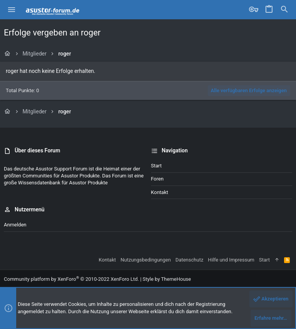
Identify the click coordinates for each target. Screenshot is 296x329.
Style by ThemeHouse (167, 279)
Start (156, 166)
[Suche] (284, 10)
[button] (12, 10)
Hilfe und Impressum (231, 260)
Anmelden (15, 225)
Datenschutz (189, 260)
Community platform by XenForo (71, 279)
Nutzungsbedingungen (146, 260)
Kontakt (159, 192)
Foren (157, 179)
